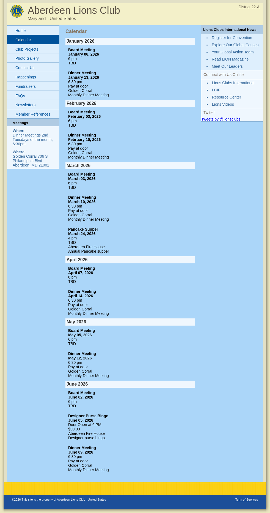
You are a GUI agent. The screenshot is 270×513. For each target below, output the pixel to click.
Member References (32, 114)
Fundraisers (25, 86)
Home (20, 30)
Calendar (23, 40)
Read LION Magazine (230, 59)
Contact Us (24, 68)
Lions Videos (223, 104)
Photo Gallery (27, 58)
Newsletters (25, 105)
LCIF (216, 90)
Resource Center (226, 97)
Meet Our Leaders (227, 66)
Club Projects (26, 49)
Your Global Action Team (233, 52)
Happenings (25, 77)
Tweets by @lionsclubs (221, 119)
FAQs (20, 96)
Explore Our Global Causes (235, 45)
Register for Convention (232, 38)
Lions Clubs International (233, 83)
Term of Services (246, 499)
